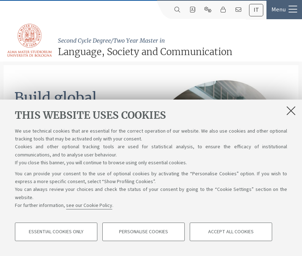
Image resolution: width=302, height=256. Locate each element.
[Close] (291, 110)
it (256, 10)
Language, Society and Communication (178, 47)
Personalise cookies (143, 231)
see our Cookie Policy (89, 205)
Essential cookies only (56, 231)
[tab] (256, 10)
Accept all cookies (231, 231)
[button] (284, 9)
